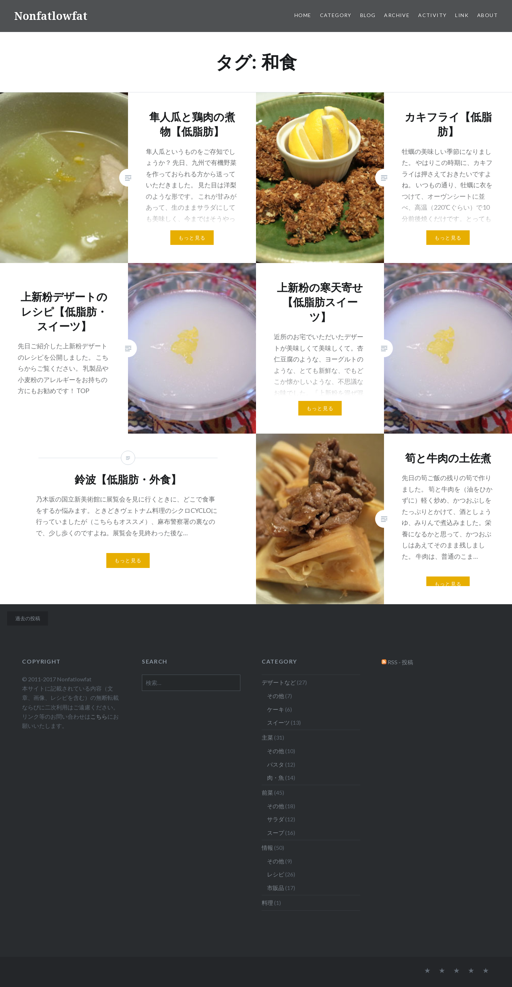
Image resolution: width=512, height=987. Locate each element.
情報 (267, 847)
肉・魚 (275, 777)
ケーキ (275, 709)
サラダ (275, 819)
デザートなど (279, 682)
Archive (397, 15)
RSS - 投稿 (400, 662)
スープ (275, 832)
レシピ (275, 874)
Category (336, 15)
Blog (368, 15)
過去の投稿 (27, 618)
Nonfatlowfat (50, 16)
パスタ (275, 764)
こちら (98, 716)
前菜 (267, 792)
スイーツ (278, 722)
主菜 (267, 737)
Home (302, 15)
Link (462, 15)
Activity (432, 15)
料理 (267, 902)
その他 (275, 695)
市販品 (275, 887)
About (487, 15)
